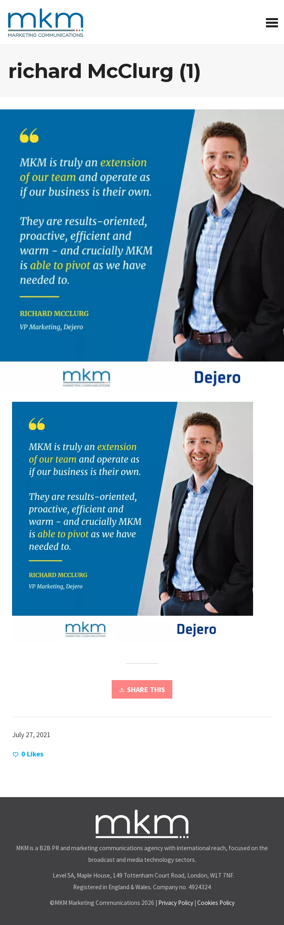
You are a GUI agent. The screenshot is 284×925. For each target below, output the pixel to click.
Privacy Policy (175, 902)
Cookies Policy (216, 902)
